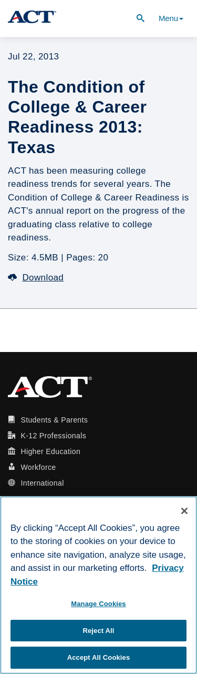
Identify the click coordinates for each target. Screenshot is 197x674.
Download (36, 278)
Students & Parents (54, 420)
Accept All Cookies (98, 657)
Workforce (38, 467)
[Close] (184, 510)
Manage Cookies (98, 604)
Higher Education (50, 451)
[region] (98, 585)
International (42, 483)
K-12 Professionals (53, 435)
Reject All (98, 631)
